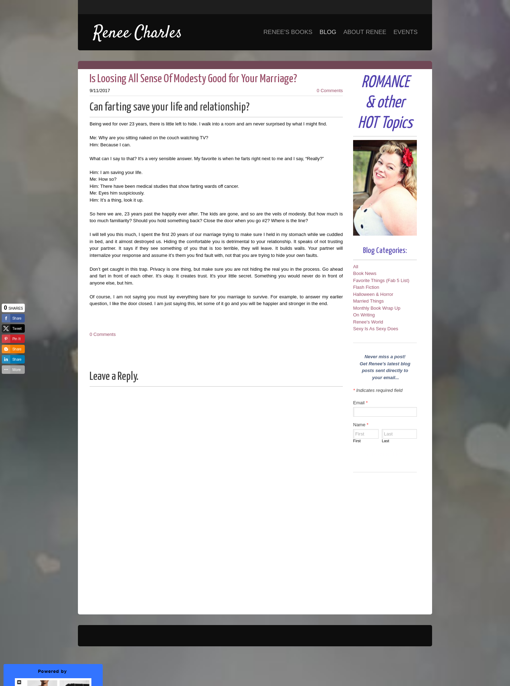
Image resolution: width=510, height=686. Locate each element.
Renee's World (368, 322)
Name (360, 424)
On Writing (364, 314)
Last (385, 441)
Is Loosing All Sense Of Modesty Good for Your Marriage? (193, 79)
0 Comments (330, 90)
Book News (364, 273)
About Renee (364, 32)
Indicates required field (377, 390)
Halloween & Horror (373, 294)
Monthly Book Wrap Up (376, 308)
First (357, 441)
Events (405, 32)
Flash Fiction (366, 287)
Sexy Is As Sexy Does (375, 328)
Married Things (368, 301)
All (355, 266)
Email (360, 402)
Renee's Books (288, 32)
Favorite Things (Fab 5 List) (381, 280)
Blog (327, 32)
